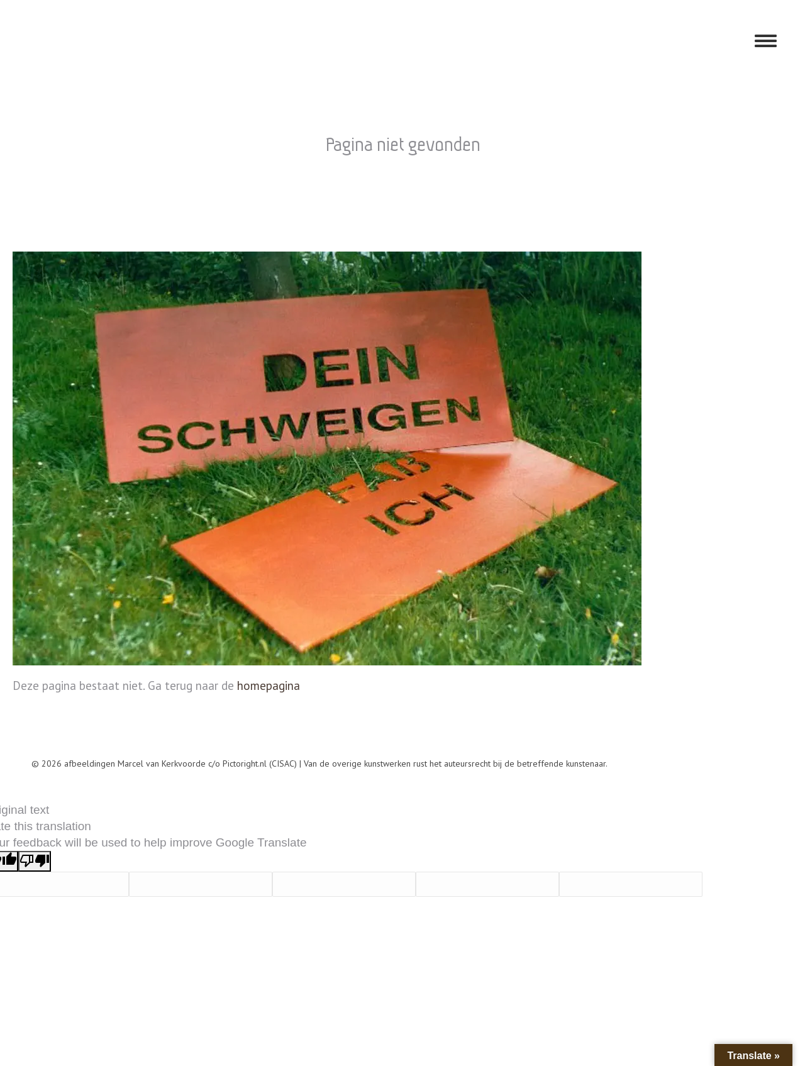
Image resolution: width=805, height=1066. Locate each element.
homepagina (268, 685)
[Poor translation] (34, 861)
